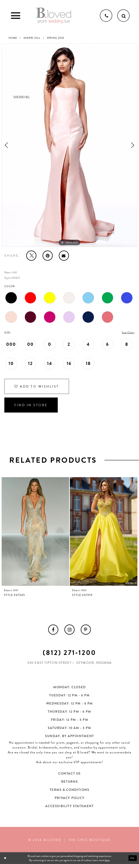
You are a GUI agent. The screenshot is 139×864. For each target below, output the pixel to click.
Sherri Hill (32, 38)
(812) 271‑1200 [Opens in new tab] (69, 653)
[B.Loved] (53, 16)
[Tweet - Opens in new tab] (31, 256)
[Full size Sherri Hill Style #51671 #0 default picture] (69, 145)
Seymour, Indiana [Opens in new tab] (94, 662)
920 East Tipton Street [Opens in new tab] (49, 662)
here (107, 860)
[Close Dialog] (5, 858)
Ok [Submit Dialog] (132, 858)
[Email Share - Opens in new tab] (64, 256)
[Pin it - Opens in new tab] (48, 256)
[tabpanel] (69, 145)
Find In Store (31, 405)
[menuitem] (53, 630)
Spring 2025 (55, 38)
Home (13, 38)
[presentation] (35, 531)
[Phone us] (106, 15)
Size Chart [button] (128, 333)
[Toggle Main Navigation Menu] (15, 15)
